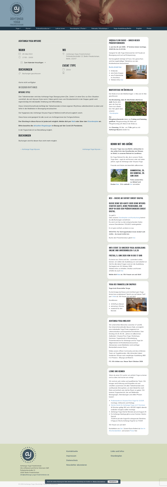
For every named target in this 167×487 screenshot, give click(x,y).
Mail (73, 121)
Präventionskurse (42, 28)
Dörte (68, 69)
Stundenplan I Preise (77, 28)
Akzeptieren (113, 481)
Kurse (28, 28)
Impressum (71, 456)
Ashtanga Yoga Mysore (31, 149)
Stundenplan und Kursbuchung (129, 218)
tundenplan (114, 113)
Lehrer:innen (60, 28)
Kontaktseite (72, 451)
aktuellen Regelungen (42, 126)
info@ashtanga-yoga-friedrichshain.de (34, 475)
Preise (149, 28)
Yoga (17, 28)
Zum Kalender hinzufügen (32, 62)
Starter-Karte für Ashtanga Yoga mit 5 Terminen (128, 405)
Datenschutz (72, 460)
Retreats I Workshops (99, 28)
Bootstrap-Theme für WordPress (47, 484)
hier (122, 80)
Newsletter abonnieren (76, 465)
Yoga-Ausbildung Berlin (122, 28)
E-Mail (114, 296)
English (139, 28)
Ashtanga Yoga (29, 484)
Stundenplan (93, 121)
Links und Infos (117, 451)
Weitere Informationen (99, 481)
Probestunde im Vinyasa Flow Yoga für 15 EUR (127, 401)
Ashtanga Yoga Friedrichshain (78, 54)
